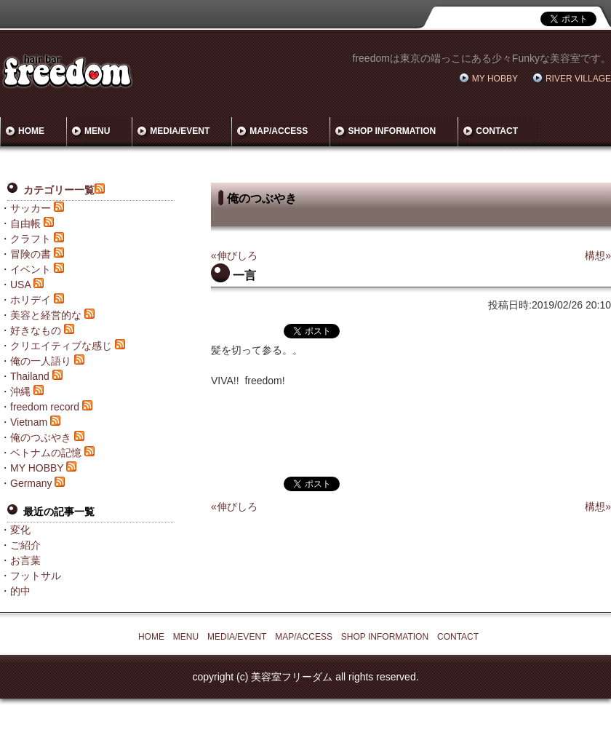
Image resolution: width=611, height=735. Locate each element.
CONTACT (497, 131)
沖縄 (20, 391)
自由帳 (25, 223)
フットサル (35, 575)
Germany (31, 483)
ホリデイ (30, 300)
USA (20, 284)
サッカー (30, 208)
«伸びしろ (234, 255)
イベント (30, 269)
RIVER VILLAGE (578, 79)
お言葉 (25, 560)
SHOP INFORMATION (392, 131)
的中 (20, 591)
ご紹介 (25, 545)
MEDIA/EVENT (179, 131)
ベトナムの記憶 (45, 452)
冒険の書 (30, 254)
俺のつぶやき (40, 437)
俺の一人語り (40, 361)
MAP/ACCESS (278, 131)
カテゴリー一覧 (59, 190)
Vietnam (28, 422)
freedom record (44, 407)
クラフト (30, 239)
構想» (598, 255)
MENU (97, 131)
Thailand (29, 376)
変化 (20, 530)
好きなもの (35, 330)
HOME (31, 131)
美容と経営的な (45, 315)
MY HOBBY (495, 79)
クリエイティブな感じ (61, 345)
